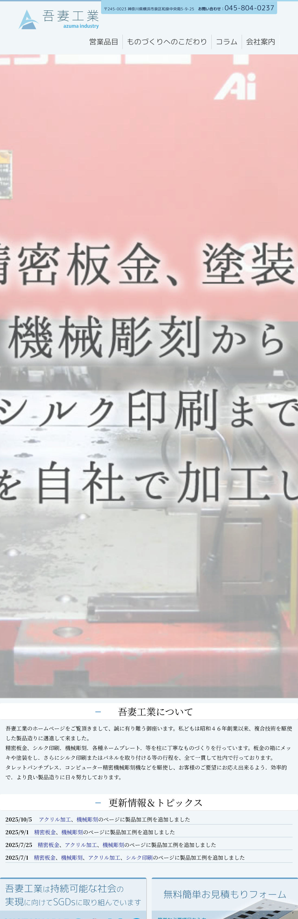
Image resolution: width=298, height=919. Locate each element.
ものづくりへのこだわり (167, 42)
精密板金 (45, 832)
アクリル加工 (54, 819)
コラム (227, 42)
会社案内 (260, 42)
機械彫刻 (87, 819)
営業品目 (103, 42)
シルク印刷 (139, 857)
